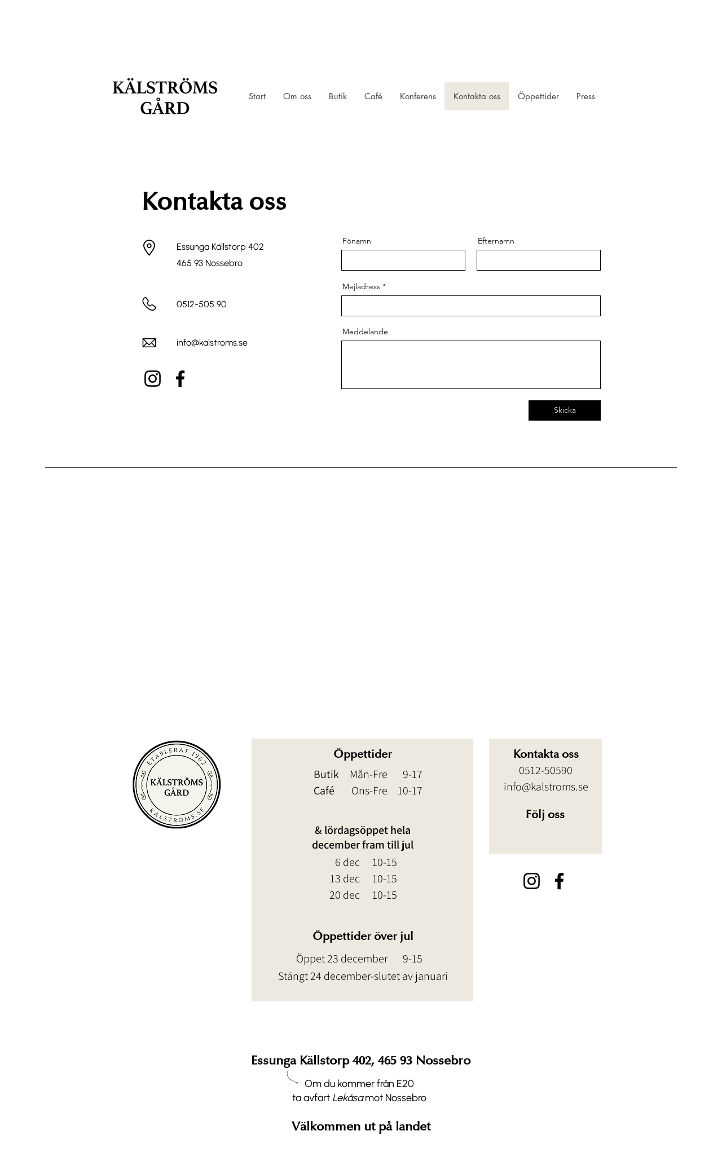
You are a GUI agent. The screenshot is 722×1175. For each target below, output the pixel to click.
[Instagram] (153, 379)
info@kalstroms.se (212, 342)
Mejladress (361, 286)
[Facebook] (180, 379)
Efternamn (496, 241)
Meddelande (365, 331)
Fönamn (356, 241)
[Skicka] (565, 410)
